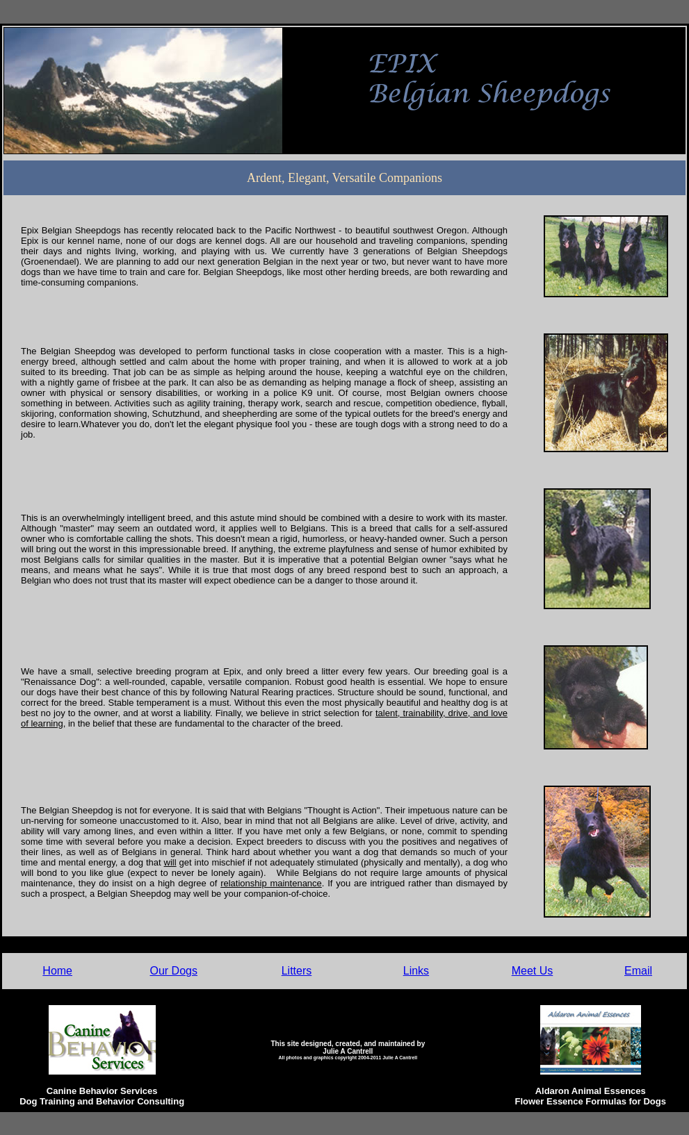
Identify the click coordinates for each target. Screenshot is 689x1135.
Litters (297, 971)
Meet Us (532, 971)
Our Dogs (173, 971)
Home (57, 971)
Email (638, 971)
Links (416, 971)
